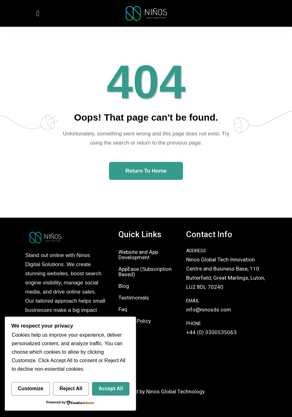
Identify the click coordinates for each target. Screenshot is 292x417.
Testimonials (133, 297)
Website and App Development (138, 254)
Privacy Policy (134, 321)
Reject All (71, 388)
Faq (122, 309)
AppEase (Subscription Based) (145, 271)
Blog (123, 286)
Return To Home (146, 171)
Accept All (111, 388)
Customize (30, 388)
